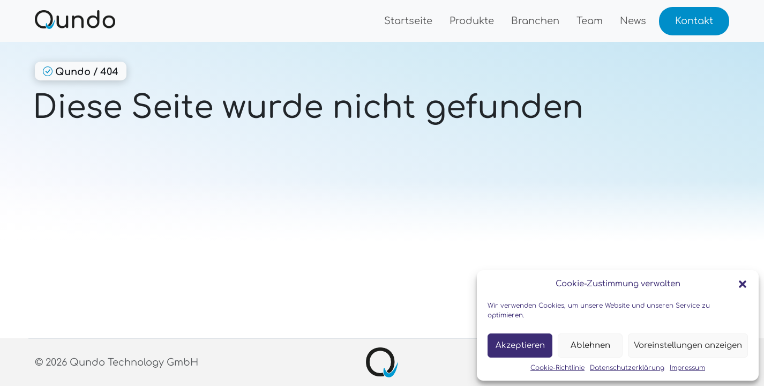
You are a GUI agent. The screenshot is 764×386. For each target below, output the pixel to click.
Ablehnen (590, 345)
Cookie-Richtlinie (557, 368)
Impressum (687, 368)
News (633, 21)
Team (589, 21)
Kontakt (694, 21)
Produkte (472, 21)
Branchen (535, 21)
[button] (742, 284)
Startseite (408, 21)
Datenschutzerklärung (627, 368)
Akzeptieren (520, 345)
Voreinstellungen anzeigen (688, 345)
